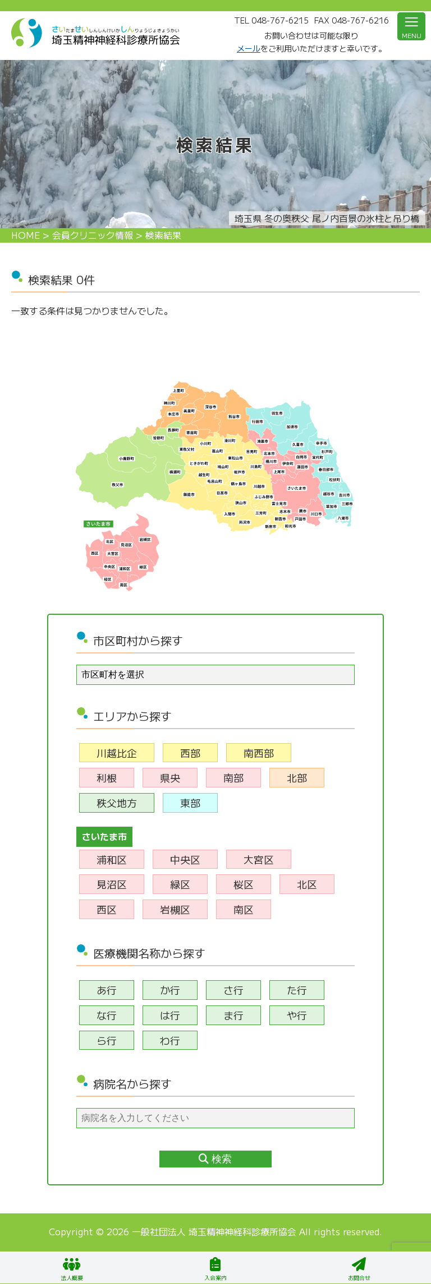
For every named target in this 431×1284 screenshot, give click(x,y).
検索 (215, 1159)
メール (248, 48)
